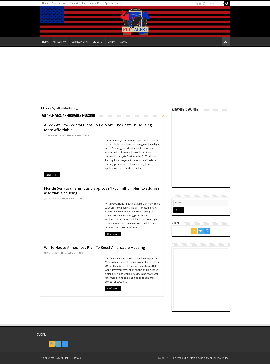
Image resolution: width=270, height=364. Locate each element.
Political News (59, 3)
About (119, 3)
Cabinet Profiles (78, 3)
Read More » (52, 174)
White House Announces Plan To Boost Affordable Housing (94, 247)
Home (45, 3)
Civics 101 (95, 3)
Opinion (108, 3)
